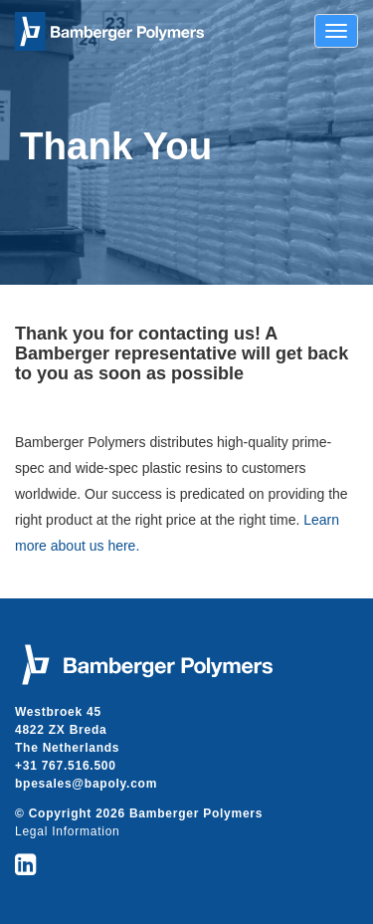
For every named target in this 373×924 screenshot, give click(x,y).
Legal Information (67, 831)
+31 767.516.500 (65, 766)
